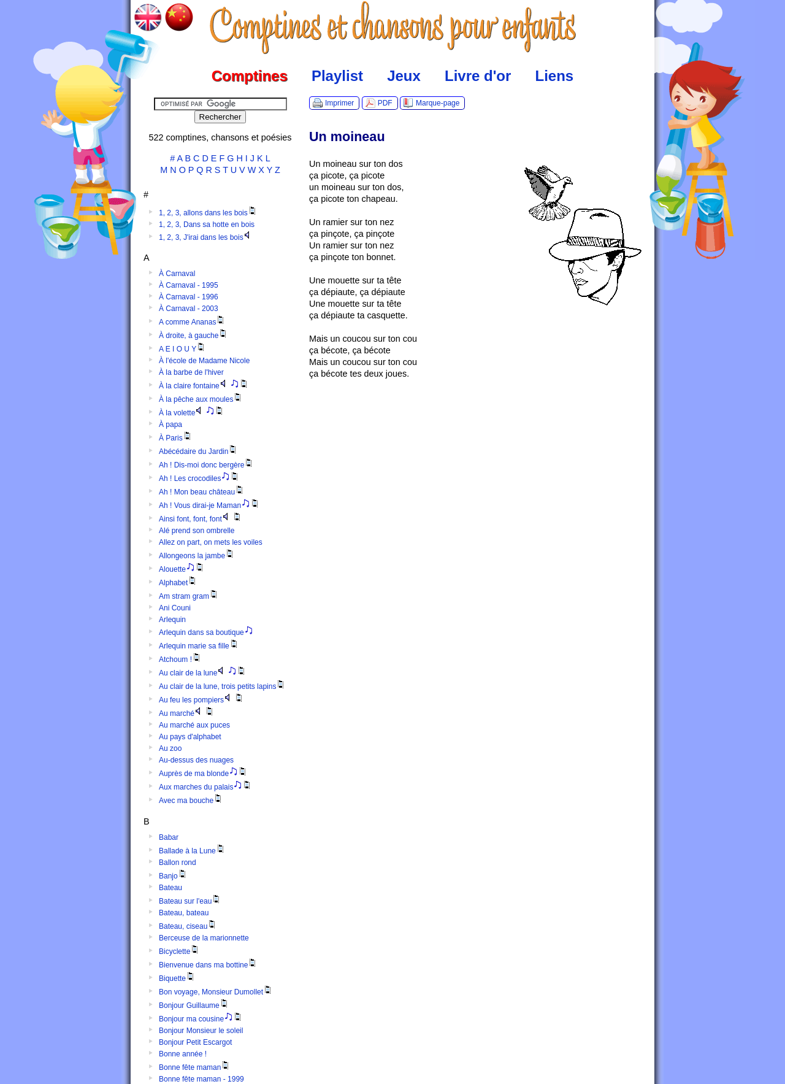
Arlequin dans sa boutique (206, 632)
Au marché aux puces (194, 725)
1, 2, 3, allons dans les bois (208, 213)
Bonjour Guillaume (194, 1005)
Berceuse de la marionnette (204, 938)
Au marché (187, 713)
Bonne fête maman (195, 1067)
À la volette (191, 413)
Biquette (177, 978)
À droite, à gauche (193, 335)
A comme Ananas (192, 322)
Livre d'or (478, 75)
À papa (170, 424)
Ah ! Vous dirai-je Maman (209, 505)
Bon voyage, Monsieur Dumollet (216, 992)
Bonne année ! (183, 1054)
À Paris (176, 438)
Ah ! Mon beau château (202, 492)
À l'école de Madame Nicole (204, 360)
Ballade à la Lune (192, 851)
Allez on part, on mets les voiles (210, 542)
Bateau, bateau (184, 913)
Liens (554, 75)
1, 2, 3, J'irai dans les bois (206, 237)
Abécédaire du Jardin (198, 451)
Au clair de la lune (203, 673)
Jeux (404, 75)
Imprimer (339, 103)
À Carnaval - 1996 (188, 297)
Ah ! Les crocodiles (199, 478)
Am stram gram (189, 596)
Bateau (170, 887)
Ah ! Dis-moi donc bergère (206, 465)
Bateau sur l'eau (190, 901)
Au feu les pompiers (201, 700)
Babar (168, 837)
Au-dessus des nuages (196, 760)
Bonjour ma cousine (201, 1019)
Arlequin (172, 619)
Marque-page (437, 103)
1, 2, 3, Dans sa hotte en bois (207, 224)
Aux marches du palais (205, 787)
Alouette (182, 569)
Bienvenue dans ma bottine (208, 965)
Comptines (250, 75)
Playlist (337, 75)
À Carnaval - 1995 (188, 285)
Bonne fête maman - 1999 (201, 1079)
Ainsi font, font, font (200, 519)
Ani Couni (175, 608)
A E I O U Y (182, 349)
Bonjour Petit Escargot (195, 1042)
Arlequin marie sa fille (199, 646)
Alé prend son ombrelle (196, 530)
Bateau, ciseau (188, 926)
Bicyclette (179, 951)
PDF (385, 103)
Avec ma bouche (191, 800)
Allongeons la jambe (197, 556)
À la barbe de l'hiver (191, 372)
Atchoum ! (180, 659)
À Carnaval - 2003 (188, 308)
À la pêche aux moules (201, 399)
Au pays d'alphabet (190, 736)
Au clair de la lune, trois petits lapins (222, 686)
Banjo (173, 876)
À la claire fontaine (204, 386)
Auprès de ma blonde (203, 773)
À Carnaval (177, 273)
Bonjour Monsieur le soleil (201, 1030)
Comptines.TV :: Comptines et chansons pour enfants (393, 28)
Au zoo (170, 748)
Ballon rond (177, 862)
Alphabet (178, 583)
